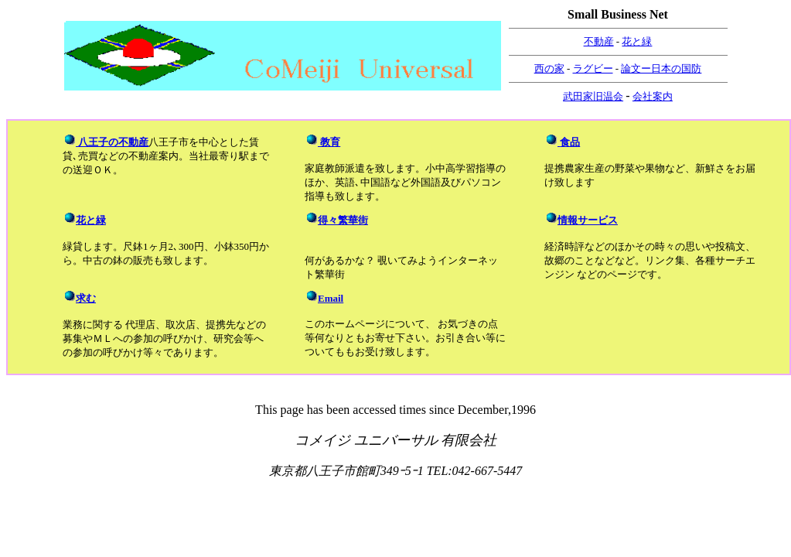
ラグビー (593, 68)
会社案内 (652, 96)
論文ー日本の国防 (661, 68)
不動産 (599, 41)
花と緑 (637, 41)
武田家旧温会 (593, 96)
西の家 (549, 68)
